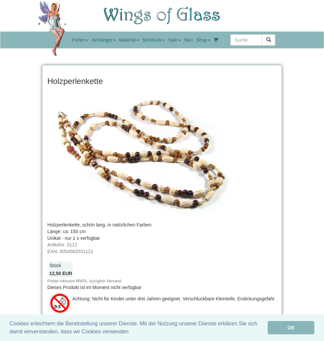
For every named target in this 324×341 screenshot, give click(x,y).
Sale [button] (174, 40)
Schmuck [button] (153, 40)
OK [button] (291, 327)
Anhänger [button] (104, 40)
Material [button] (129, 40)
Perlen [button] (80, 40)
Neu (188, 40)
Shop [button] (203, 40)
